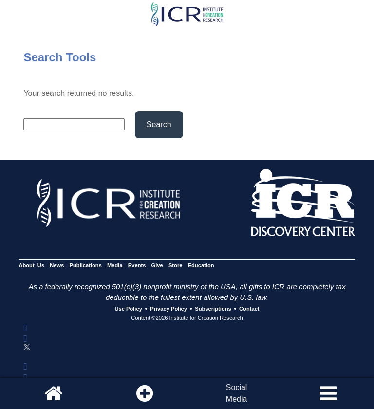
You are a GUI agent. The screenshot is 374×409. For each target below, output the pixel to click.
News (57, 265)
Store (175, 265)
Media (115, 265)
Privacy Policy (168, 309)
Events (137, 265)
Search (159, 124)
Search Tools (59, 57)
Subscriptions (213, 309)
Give (157, 265)
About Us (31, 265)
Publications (86, 265)
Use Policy (128, 309)
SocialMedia (236, 393)
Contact (249, 309)
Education (201, 265)
